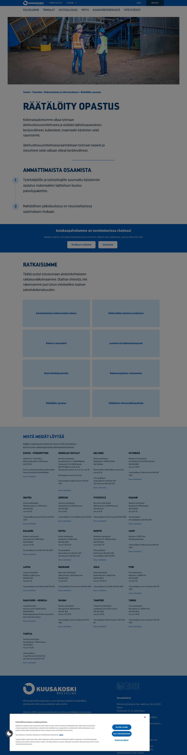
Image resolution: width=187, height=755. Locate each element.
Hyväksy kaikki (122, 727)
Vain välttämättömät (121, 734)
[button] (9, 733)
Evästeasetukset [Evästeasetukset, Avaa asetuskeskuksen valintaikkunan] (122, 740)
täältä (61, 735)
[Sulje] (144, 717)
